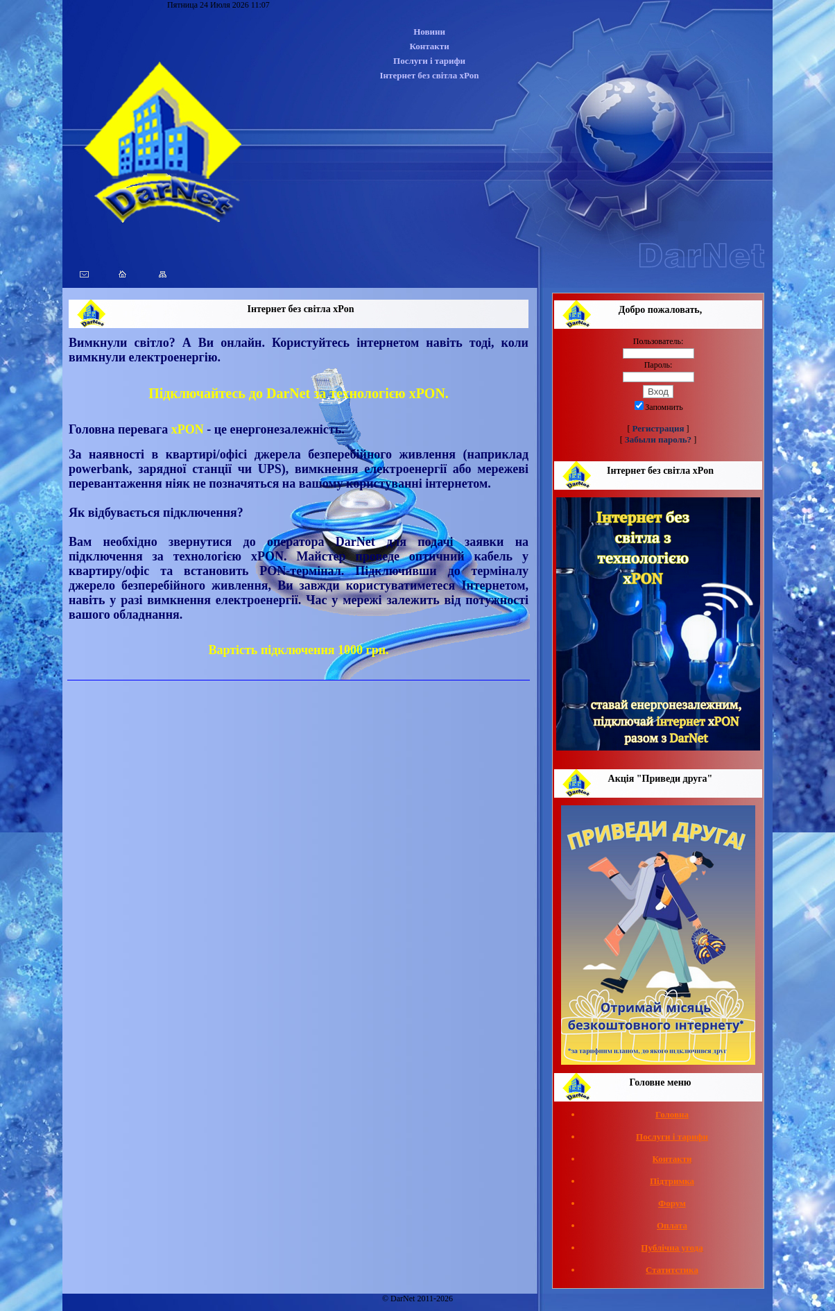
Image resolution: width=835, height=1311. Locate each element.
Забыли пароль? (658, 439)
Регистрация (658, 428)
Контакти (429, 46)
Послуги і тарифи (429, 60)
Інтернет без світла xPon (429, 75)
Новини (429, 31)
